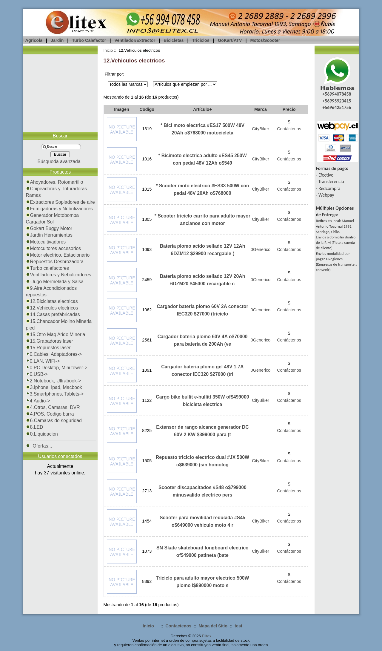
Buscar (60, 135)
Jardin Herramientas (49, 235)
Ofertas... (39, 445)
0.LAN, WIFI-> (43, 361)
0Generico (260, 249)
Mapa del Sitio (212, 626)
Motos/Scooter (265, 40)
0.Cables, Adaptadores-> (54, 354)
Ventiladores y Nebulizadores (58, 274)
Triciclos (200, 40)
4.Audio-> (38, 400)
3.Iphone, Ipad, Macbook (54, 387)
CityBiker (260, 128)
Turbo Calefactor (89, 40)
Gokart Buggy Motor (49, 228)
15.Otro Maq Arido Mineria (55, 334)
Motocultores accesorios (53, 248)
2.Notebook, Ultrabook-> (53, 380)
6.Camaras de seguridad (54, 420)
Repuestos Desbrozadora (55, 261)
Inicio (108, 50)
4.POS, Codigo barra (50, 413)
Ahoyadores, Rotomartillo (54, 182)
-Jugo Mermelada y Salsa (55, 281)
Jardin (57, 40)
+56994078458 (336, 94)
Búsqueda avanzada (58, 161)
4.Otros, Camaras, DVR (53, 407)
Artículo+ (202, 109)
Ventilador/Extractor (134, 40)
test (238, 626)
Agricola (34, 40)
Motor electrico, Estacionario (58, 255)
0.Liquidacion (42, 433)
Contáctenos (289, 128)
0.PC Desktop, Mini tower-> (56, 367)
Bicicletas (174, 40)
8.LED (34, 427)
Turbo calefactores (47, 268)
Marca (260, 109)
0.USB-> (37, 374)
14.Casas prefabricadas (53, 314)
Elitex (206, 636)
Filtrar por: (114, 74)
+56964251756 (336, 107)
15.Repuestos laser (48, 347)
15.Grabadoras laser (49, 341)
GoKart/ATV (230, 40)
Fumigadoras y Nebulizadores (59, 208)
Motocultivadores (46, 241)
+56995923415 (336, 101)
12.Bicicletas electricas (52, 301)
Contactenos (178, 626)
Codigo (147, 109)
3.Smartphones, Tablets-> (55, 393)
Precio (289, 109)
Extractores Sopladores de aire (60, 202)
